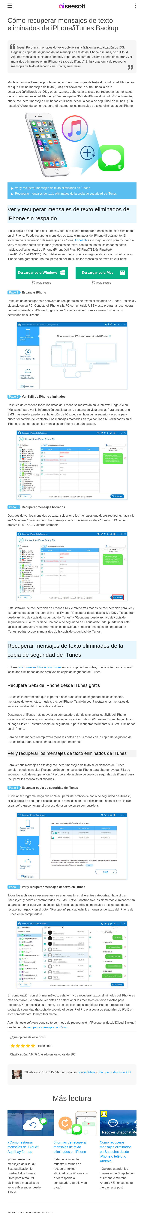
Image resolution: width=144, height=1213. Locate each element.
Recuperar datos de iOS (114, 1072)
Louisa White (86, 1072)
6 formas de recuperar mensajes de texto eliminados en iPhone (70, 1147)
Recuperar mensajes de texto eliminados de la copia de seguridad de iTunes (66, 193)
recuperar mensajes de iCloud (47, 1027)
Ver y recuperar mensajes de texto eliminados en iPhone (52, 188)
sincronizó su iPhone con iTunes (40, 667)
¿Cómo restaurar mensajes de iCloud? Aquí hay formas (23, 1147)
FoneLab (81, 240)
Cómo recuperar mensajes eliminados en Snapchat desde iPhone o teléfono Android (115, 1152)
